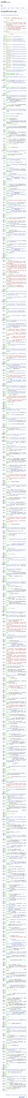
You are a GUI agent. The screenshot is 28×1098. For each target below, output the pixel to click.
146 (3, 291)
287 (3, 564)
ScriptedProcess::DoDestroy (18, 434)
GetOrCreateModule (20, 928)
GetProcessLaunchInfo (19, 312)
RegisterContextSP (14, 752)
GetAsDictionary (16, 858)
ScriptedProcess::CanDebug (16, 150)
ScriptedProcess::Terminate (16, 301)
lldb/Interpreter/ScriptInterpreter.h (16, 57)
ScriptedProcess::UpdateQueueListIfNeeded (16, 1049)
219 (3, 434)
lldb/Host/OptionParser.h (16, 45)
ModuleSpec (11, 866)
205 (3, 408)
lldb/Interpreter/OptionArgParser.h (16, 52)
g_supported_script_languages (17, 88)
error (13, 131)
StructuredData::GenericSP (15, 240)
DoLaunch (14, 315)
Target (9, 850)
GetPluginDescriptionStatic (16, 81)
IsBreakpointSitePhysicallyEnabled (16, 534)
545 (3, 1048)
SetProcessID (13, 797)
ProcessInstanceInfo (13, 795)
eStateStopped (20, 344)
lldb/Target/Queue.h (17, 60)
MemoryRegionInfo (11, 569)
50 (3, 109)
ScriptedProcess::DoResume (17, 364)
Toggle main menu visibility (2, 5)
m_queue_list (13, 1062)
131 (3, 258)
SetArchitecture (14, 798)
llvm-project (3, 8)
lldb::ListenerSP (11, 113)
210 (3, 418)
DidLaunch (10, 402)
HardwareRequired (19, 539)
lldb (8, 8)
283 (3, 557)
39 (3, 87)
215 (3, 427)
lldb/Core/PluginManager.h (16, 42)
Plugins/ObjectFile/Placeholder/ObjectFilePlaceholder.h (16, 70)
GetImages (16, 986)
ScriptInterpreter (12, 184)
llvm (7, 80)
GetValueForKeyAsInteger (19, 908)
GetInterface (21, 222)
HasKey (23, 868)
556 (3, 1069)
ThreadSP (11, 746)
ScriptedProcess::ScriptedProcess (15, 158)
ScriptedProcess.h (17, 36)
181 (3, 364)
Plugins (17, 8)
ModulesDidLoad (16, 1020)
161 (3, 320)
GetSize (23, 776)
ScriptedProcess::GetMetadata (16, 1028)
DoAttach (14, 414)
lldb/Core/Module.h (17, 40)
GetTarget (9, 312)
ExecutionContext (12, 217)
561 (3, 1076)
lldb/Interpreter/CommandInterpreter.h (16, 50)
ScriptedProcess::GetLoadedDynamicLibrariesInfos (16, 820)
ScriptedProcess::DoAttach (17, 385)
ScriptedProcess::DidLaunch (16, 349)
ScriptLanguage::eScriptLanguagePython (16, 91)
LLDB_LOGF (11, 141)
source (12, 8)
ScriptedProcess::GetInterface (16, 1070)
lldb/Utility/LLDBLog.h (18, 64)
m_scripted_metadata (14, 170)
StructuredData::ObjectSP (16, 722)
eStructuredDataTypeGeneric (17, 1085)
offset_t (10, 458)
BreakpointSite (17, 528)
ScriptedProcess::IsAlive (16, 437)
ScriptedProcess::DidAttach (16, 427)
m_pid (9, 350)
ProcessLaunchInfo (12, 311)
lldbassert (11, 749)
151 (3, 301)
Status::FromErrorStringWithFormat (16, 175)
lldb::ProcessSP (10, 109)
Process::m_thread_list (16, 612)
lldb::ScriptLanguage (20, 96)
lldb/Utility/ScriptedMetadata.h (16, 66)
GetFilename (23, 981)
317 (3, 615)
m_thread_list (11, 789)
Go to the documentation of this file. (10, 15)
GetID (19, 797)
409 (3, 794)
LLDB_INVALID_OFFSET (14, 466)
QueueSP (12, 1056)
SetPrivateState (12, 344)
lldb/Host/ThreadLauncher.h (16, 47)
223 (3, 441)
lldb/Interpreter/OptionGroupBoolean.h (16, 54)
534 (3, 1026)
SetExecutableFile (17, 806)
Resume (23, 373)
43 (3, 95)
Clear (9, 260)
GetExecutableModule (16, 802)
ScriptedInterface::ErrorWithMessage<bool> (16, 642)
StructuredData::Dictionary (16, 857)
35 (3, 80)
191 (3, 385)
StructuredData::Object (14, 675)
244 (3, 485)
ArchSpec (8, 557)
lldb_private (19, 74)
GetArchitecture (20, 429)
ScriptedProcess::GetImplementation (16, 1077)
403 (3, 781)
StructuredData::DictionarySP (16, 636)
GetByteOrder (21, 462)
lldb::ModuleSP (12, 800)
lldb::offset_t (12, 502)
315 (3, 611)
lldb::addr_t (11, 442)
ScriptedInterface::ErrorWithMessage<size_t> (16, 468)
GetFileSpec (20, 889)
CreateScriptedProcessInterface (16, 203)
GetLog (16, 141)
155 (3, 308)
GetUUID (19, 898)
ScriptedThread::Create (17, 735)
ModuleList (10, 849)
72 (3, 150)
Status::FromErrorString (19, 541)
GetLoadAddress (16, 550)
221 (3, 437)
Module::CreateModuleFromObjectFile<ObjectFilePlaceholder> (16, 953)
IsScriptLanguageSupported (17, 120)
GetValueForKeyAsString (19, 887)
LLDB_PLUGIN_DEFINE (11, 76)
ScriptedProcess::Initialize (17, 291)
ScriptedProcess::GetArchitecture (16, 558)
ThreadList (13, 616)
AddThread (20, 766)
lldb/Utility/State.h (18, 67)
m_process (14, 1059)
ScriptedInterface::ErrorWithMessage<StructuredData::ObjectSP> (16, 843)
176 (3, 353)
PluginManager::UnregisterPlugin (17, 304)
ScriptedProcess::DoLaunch (17, 320)
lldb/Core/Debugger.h (18, 38)
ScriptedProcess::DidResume (16, 353)
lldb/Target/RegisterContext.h (16, 62)
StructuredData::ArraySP (14, 666)
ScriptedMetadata (12, 126)
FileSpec (12, 116)
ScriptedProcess (20, 80)
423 (3, 819)
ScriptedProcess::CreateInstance (16, 305)
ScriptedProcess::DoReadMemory (16, 442)
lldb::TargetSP (18, 110)
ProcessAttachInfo (14, 387)
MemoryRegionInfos (15, 583)
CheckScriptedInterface (14, 1051)
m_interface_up (12, 202)
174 (3, 349)
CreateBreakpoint (21, 549)
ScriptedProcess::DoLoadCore (18, 308)
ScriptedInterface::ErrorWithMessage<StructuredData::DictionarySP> (16, 1039)
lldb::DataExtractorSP (14, 447)
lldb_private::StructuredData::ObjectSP (16, 817)
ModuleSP (11, 927)
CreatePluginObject (13, 223)
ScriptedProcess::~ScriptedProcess (16, 258)
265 (3, 527)
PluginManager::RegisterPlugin (16, 293)
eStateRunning (20, 391)
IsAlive (21, 439)
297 (3, 581)
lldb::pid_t (13, 410)
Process (22, 8)
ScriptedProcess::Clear (15, 611)
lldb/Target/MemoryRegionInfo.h (16, 59)
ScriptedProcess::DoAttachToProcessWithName (16, 418)
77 (3, 158)
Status (9, 131)
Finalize (10, 286)
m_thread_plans (12, 631)
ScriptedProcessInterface (13, 1069)
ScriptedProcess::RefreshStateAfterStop (16, 782)
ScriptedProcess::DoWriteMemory (16, 485)
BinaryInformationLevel (15, 821)
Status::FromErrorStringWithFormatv (16, 378)
